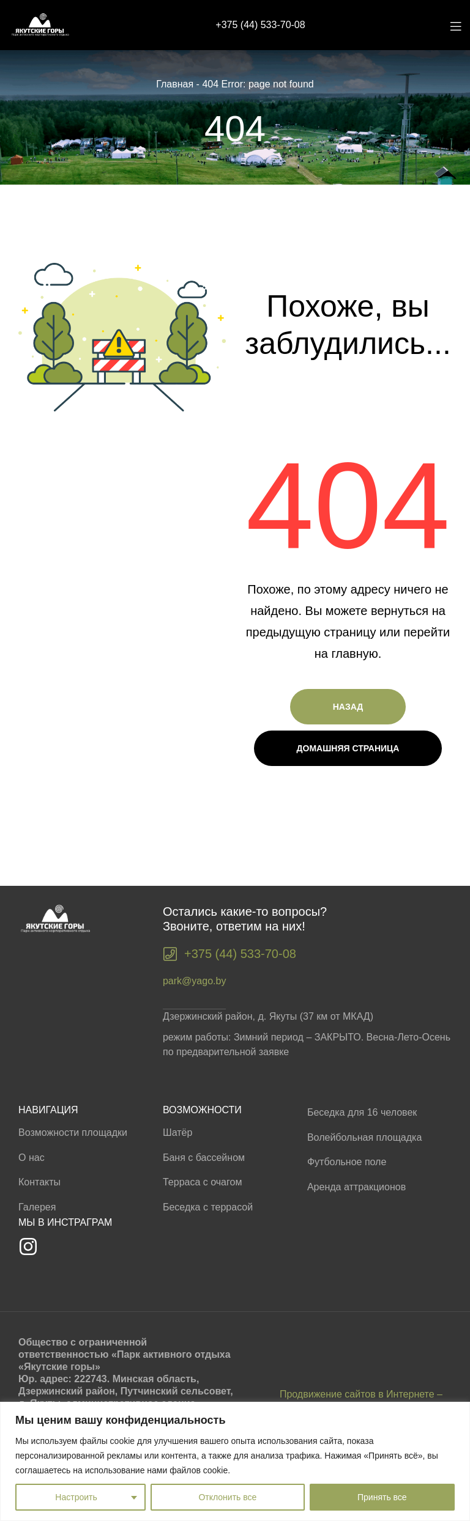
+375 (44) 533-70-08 (260, 25)
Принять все (382, 1497)
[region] (235, 1461)
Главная (174, 84)
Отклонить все (227, 1497)
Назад (348, 707)
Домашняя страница (348, 748)
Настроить (76, 1497)
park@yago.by (194, 981)
